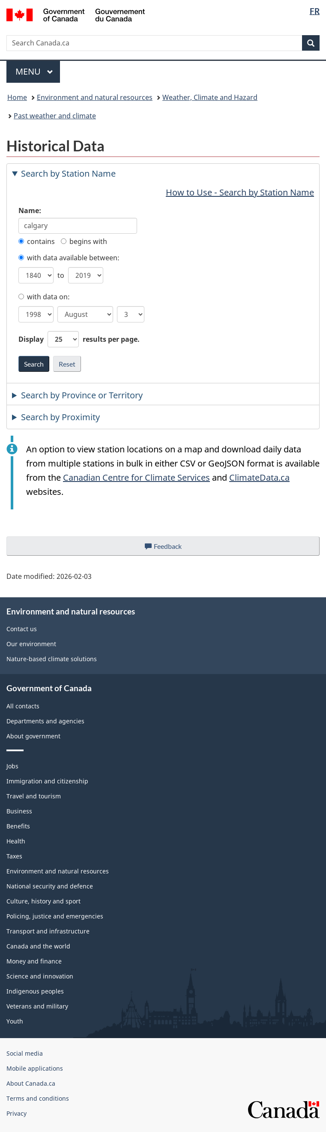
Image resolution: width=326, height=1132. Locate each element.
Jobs (12, 766)
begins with (84, 241)
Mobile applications (34, 1068)
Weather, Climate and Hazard (209, 97)
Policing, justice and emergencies (54, 916)
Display (79, 339)
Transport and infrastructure (48, 931)
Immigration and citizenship (47, 781)
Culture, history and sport (43, 901)
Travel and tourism (33, 796)
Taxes (14, 856)
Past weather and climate (55, 115)
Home (17, 97)
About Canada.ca (30, 1083)
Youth (14, 1021)
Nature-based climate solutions (51, 659)
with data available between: (69, 257)
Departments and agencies (45, 721)
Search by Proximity (60, 417)
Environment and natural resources (95, 97)
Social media (24, 1053)
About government (33, 736)
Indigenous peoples (35, 991)
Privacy (16, 1113)
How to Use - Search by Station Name (240, 192)
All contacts (22, 706)
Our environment (31, 644)
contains (36, 241)
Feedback (172, 548)
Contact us (21, 629)
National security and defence (49, 886)
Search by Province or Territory (82, 395)
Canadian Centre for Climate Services (136, 477)
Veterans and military (37, 1006)
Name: (29, 210)
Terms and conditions (37, 1098)
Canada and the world (38, 946)
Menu (34, 71)
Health (15, 841)
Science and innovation (39, 976)
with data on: (44, 296)
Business (19, 811)
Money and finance (34, 961)
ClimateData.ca (259, 477)
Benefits (18, 826)
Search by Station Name (68, 173)
